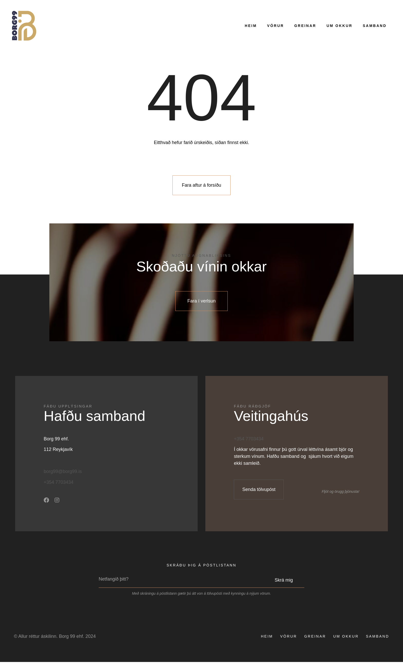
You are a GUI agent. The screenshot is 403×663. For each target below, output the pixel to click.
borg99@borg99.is (63, 472)
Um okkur (339, 26)
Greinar (305, 26)
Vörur (275, 26)
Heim (251, 26)
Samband (375, 26)
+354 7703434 (59, 483)
